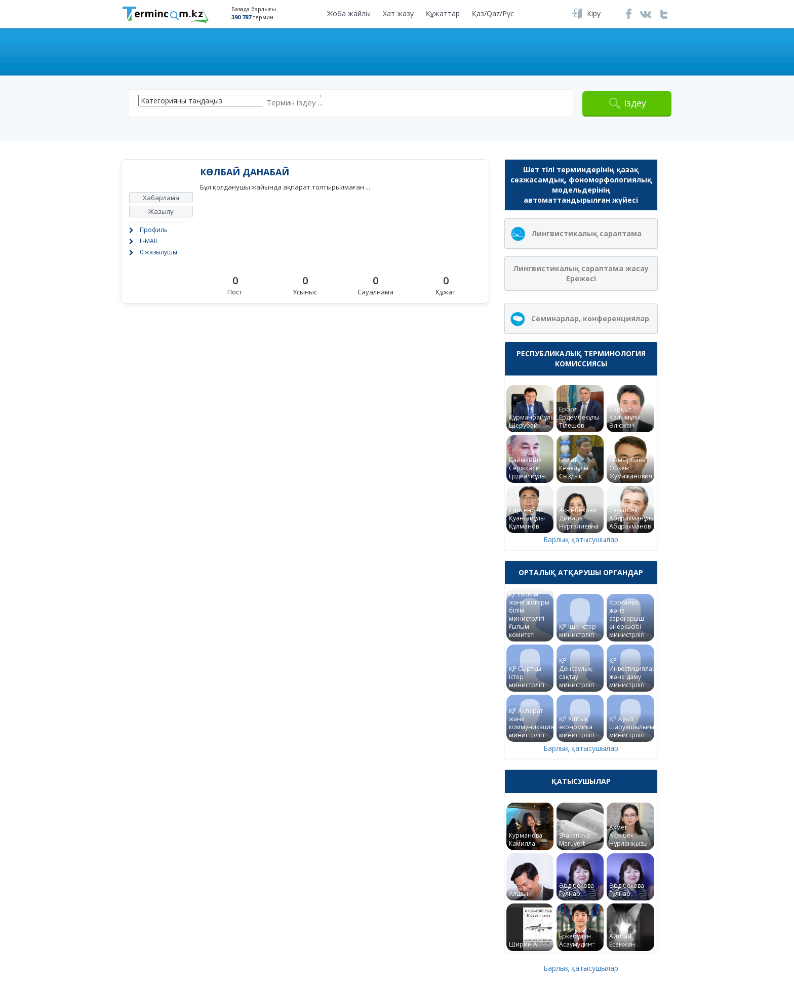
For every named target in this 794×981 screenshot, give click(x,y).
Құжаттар (443, 13)
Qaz (493, 13)
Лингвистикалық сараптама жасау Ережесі (581, 273)
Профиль (154, 229)
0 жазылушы (158, 252)
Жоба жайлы (349, 13)
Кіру (594, 13)
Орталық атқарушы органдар (581, 572)
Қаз (478, 13)
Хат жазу (398, 13)
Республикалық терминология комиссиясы (581, 358)
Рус (508, 13)
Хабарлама (161, 197)
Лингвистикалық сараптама (586, 233)
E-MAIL (149, 241)
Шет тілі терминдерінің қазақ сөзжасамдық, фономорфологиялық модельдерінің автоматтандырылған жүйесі (581, 185)
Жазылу (161, 211)
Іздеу (635, 103)
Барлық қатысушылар (580, 539)
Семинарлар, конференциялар (590, 318)
